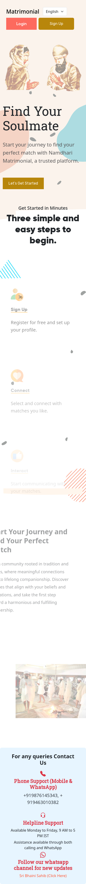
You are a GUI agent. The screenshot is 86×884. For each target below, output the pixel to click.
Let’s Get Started (23, 183)
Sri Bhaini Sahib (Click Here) (43, 864)
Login (21, 23)
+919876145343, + (43, 795)
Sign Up (56, 23)
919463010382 (43, 802)
